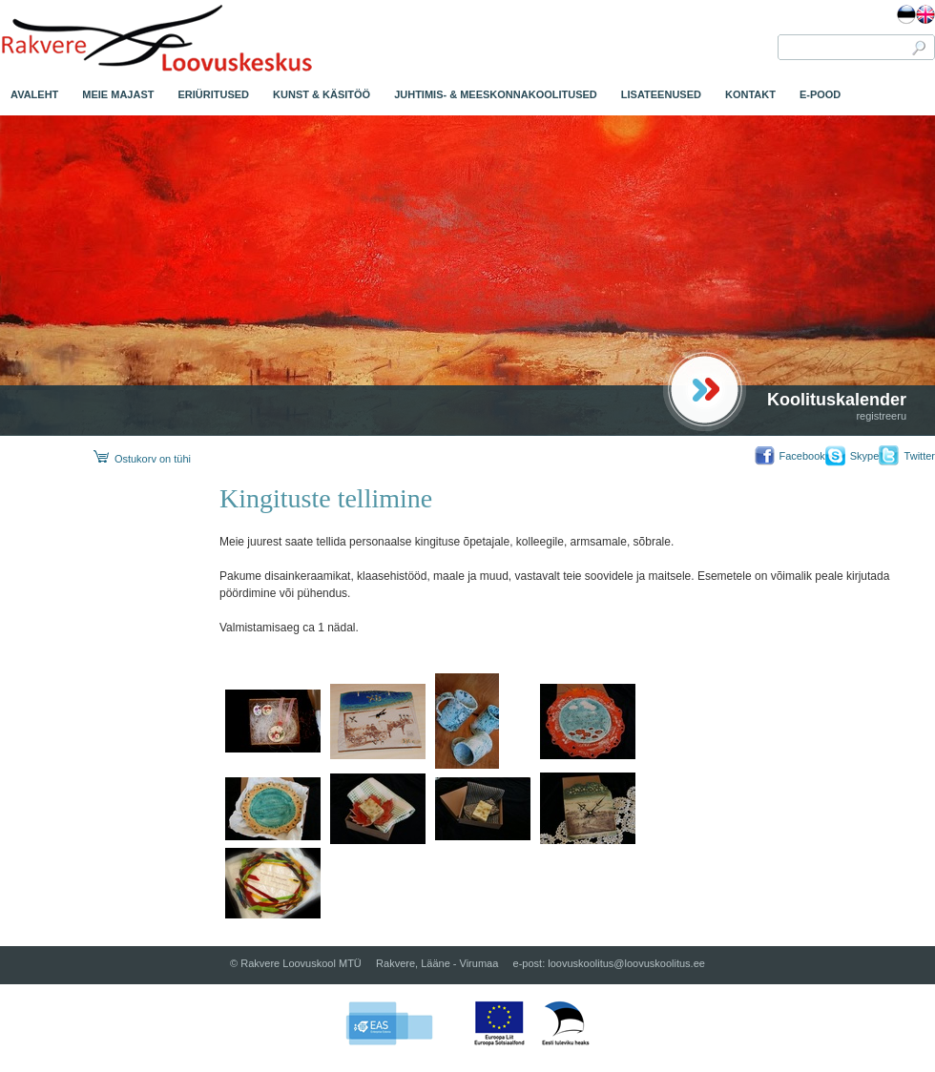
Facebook (801, 456)
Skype (865, 456)
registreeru (881, 416)
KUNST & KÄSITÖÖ (321, 94)
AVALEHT (34, 94)
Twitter (919, 456)
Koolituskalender (836, 399)
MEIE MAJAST (118, 94)
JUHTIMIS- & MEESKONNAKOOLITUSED (495, 94)
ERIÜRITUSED (214, 94)
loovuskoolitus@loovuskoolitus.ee (626, 963)
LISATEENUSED (661, 94)
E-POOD (820, 94)
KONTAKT (750, 94)
